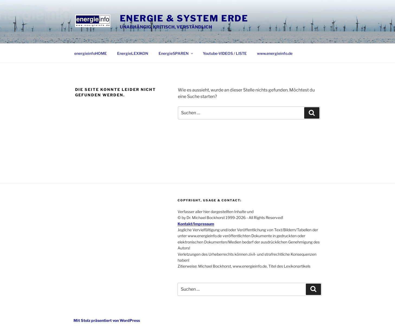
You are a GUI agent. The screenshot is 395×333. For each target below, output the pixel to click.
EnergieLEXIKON (132, 53)
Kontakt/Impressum (196, 223)
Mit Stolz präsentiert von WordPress (106, 320)
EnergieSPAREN (176, 53)
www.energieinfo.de (275, 53)
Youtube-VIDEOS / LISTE (225, 53)
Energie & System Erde (184, 18)
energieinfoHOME (90, 53)
